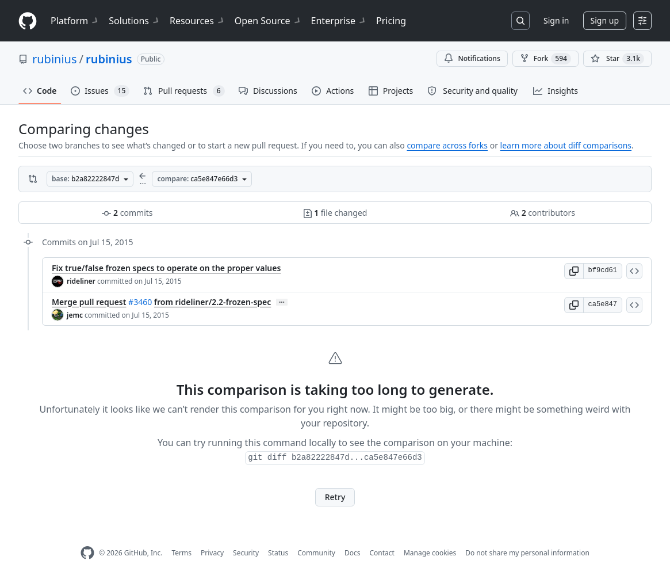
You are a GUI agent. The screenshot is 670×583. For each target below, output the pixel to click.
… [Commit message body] (282, 302)
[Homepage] (27, 21)
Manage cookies (430, 553)
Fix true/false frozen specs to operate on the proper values (166, 267)
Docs (352, 553)
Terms (181, 553)
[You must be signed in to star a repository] (617, 59)
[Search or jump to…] (520, 20)
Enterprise (339, 20)
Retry (335, 496)
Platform (75, 20)
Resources (197, 20)
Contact (381, 553)
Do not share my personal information (527, 553)
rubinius (54, 59)
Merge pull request (89, 301)
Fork (545, 58)
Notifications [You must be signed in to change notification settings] (472, 58)
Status (278, 553)
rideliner (81, 281)
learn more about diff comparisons (565, 145)
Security (246, 553)
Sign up (605, 20)
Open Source (268, 20)
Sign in (556, 20)
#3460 (140, 301)
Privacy (212, 553)
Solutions (134, 20)
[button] (574, 271)
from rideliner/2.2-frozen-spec (212, 301)
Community (316, 553)
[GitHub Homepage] (87, 553)
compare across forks (447, 145)
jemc (75, 315)
